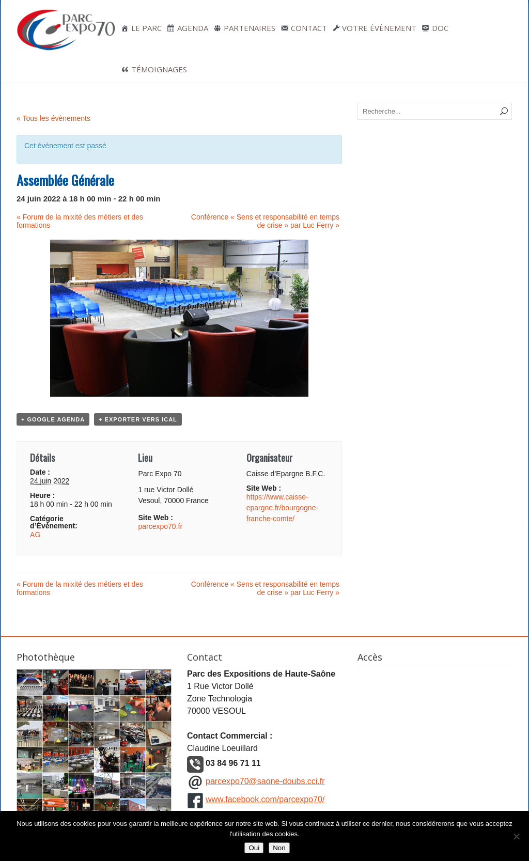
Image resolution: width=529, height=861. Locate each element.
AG (35, 534)
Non (279, 848)
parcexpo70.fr (160, 526)
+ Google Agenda (53, 419)
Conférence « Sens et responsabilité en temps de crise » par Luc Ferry (265, 221)
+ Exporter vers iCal (138, 419)
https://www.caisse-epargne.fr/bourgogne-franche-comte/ (282, 508)
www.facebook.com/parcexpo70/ (265, 799)
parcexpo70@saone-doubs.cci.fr (265, 781)
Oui (253, 848)
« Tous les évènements (53, 118)
